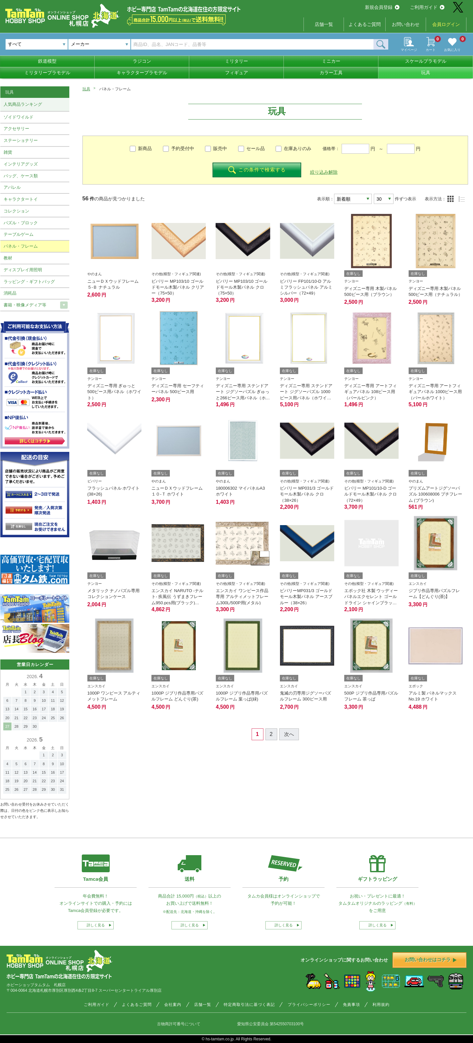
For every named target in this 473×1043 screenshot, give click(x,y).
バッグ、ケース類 (21, 175)
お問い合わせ (405, 24)
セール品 (255, 148)
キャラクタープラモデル (142, 72)
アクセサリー (16, 128)
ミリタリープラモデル (47, 72)
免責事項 (351, 1004)
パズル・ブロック (21, 222)
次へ (289, 734)
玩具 (425, 72)
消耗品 (10, 293)
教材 (8, 257)
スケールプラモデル (425, 61)
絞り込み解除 (324, 172)
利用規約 (381, 1004)
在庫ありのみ (297, 148)
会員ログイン (446, 24)
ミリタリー (236, 61)
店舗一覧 (324, 24)
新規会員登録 (382, 7)
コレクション (16, 211)
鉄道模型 (47, 61)
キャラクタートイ (21, 199)
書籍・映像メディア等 (25, 304)
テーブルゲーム (19, 234)
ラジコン (142, 61)
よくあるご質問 (365, 24)
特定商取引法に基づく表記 (249, 1004)
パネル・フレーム (21, 246)
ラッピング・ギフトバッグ (29, 281)
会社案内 (172, 1004)
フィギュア (236, 72)
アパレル (12, 187)
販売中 (220, 148)
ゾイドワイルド (19, 117)
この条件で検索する (257, 170)
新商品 (145, 148)
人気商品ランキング (23, 104)
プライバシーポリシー (309, 1004)
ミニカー (331, 61)
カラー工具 (331, 72)
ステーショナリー (21, 140)
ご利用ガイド (427, 7)
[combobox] (99, 44)
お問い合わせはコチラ (431, 959)
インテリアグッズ (21, 164)
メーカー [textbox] (80, 44)
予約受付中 (182, 148)
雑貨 (8, 152)
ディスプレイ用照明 (23, 269)
